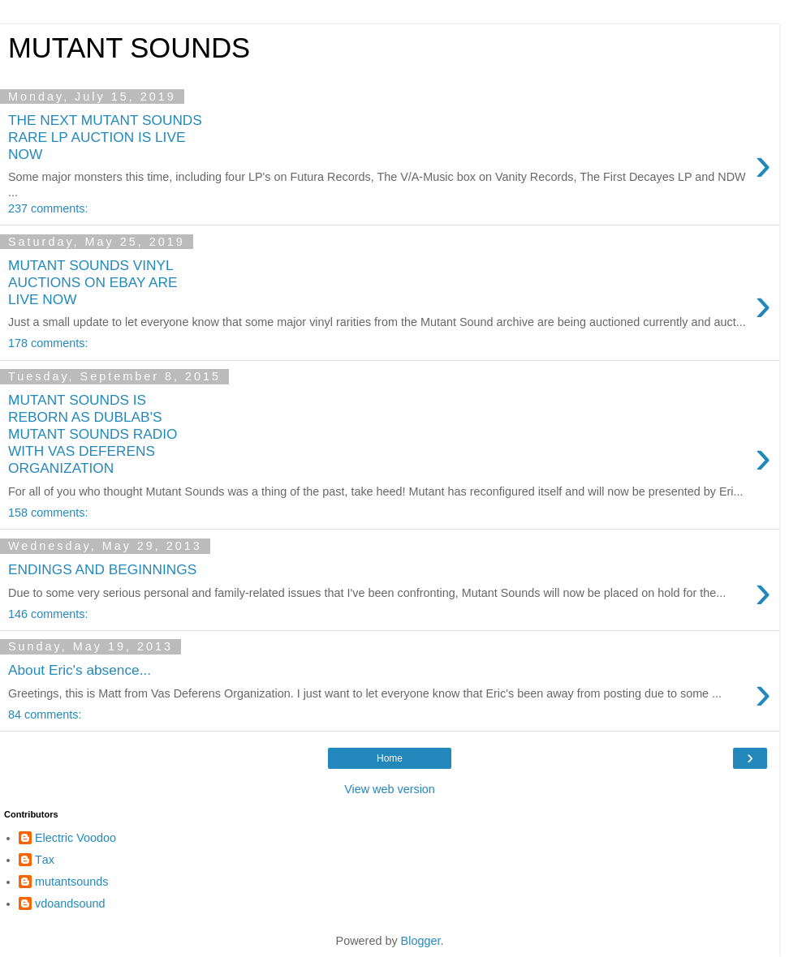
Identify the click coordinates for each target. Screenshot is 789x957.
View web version (389, 789)
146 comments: (48, 613)
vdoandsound (70, 903)
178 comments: (48, 343)
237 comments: (48, 208)
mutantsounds (71, 881)
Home (390, 758)
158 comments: (48, 512)
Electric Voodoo (75, 837)
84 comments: (44, 714)
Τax (44, 859)
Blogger (421, 940)
